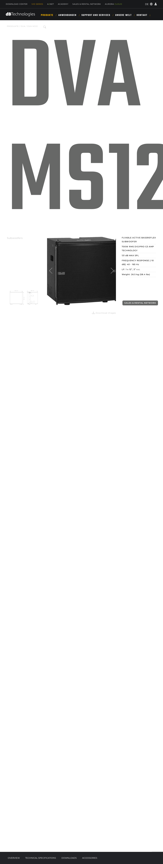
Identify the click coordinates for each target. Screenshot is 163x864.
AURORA (113, 4)
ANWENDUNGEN (67, 15)
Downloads (69, 858)
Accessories (89, 858)
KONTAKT (142, 15)
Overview (14, 858)
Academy (63, 4)
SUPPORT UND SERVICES (96, 15)
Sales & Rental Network (86, 4)
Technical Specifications (40, 858)
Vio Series (37, 4)
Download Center (16, 4)
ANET (50, 4)
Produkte (47, 15)
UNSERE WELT (123, 15)
